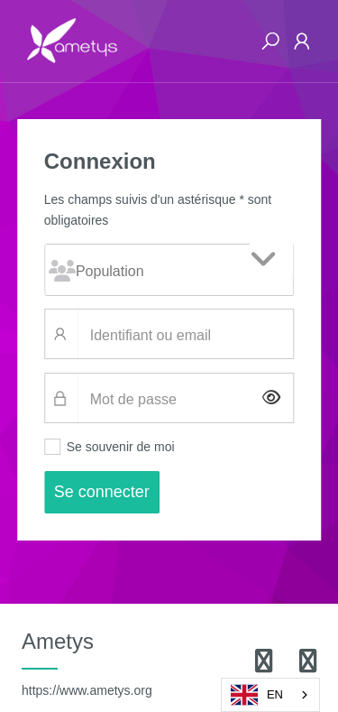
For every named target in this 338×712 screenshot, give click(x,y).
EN (257, 694)
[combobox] (270, 695)
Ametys (87, 663)
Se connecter (102, 492)
